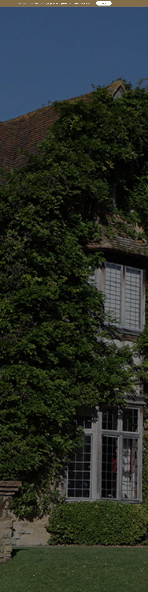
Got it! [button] (104, 3)
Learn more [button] (85, 4)
